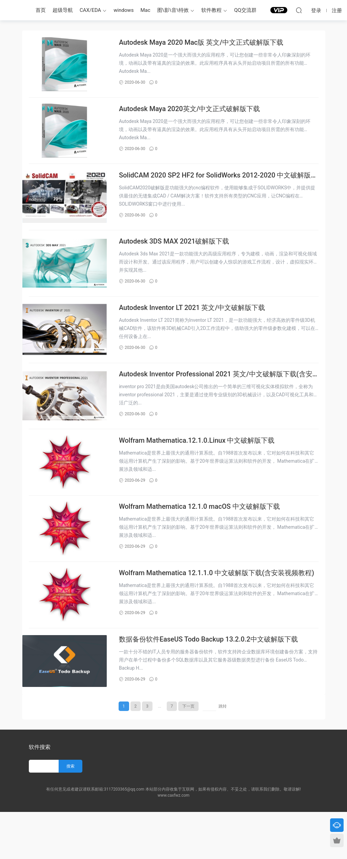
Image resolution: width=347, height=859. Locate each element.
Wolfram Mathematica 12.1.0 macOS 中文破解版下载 (205, 540)
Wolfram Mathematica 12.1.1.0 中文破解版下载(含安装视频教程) (218, 611)
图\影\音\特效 (173, 10)
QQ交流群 (245, 10)
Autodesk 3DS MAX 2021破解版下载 (180, 256)
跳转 (223, 753)
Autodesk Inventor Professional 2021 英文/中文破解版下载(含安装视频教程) (218, 398)
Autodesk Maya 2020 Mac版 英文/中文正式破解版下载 (207, 42)
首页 (41, 10)
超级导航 (63, 10)
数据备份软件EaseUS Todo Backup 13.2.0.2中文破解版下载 (214, 682)
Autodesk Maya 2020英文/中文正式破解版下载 (196, 113)
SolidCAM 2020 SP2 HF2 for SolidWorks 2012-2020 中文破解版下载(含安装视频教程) (221, 185)
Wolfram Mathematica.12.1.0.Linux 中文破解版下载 (203, 469)
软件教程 (211, 10)
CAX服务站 (15, 10)
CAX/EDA (90, 10)
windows (124, 10)
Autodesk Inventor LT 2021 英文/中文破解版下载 (198, 327)
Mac (145, 10)
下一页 (188, 753)
